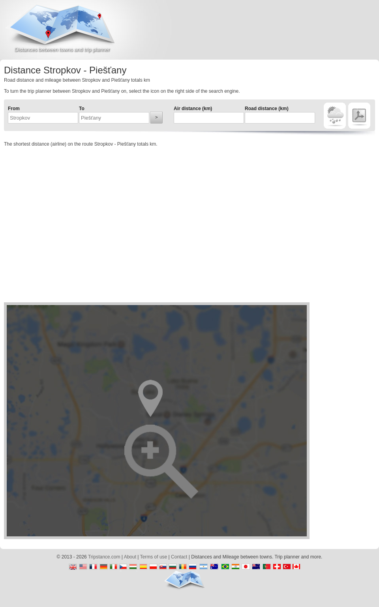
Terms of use (153, 557)
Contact (179, 557)
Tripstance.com (104, 557)
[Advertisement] (286, 33)
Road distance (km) (267, 108)
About (130, 557)
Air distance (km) (193, 108)
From (14, 108)
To (81, 108)
